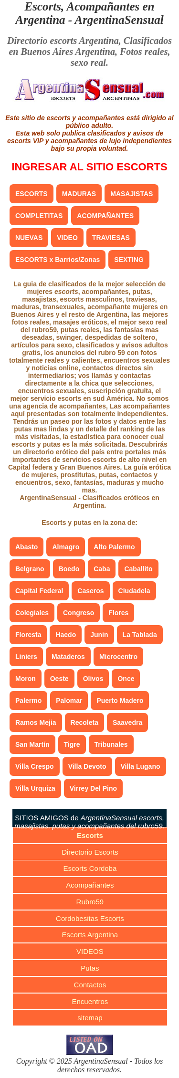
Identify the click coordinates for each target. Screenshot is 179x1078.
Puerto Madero (119, 700)
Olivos (93, 678)
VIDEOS (90, 951)
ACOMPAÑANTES (105, 216)
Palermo (28, 700)
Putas (90, 968)
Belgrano (29, 569)
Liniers (26, 656)
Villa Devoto (87, 766)
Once (125, 678)
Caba (102, 569)
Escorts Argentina (90, 935)
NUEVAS (28, 237)
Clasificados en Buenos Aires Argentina (90, 46)
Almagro (65, 547)
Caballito (138, 569)
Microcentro (118, 656)
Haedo (65, 634)
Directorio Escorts (90, 852)
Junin (99, 634)
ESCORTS (31, 194)
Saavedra (127, 722)
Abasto (26, 547)
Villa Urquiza (35, 788)
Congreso (78, 613)
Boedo (69, 569)
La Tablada (140, 634)
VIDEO (67, 237)
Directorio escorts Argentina (63, 40)
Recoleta (84, 722)
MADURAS (79, 194)
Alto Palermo (114, 547)
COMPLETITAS (39, 216)
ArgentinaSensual (118, 19)
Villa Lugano (140, 766)
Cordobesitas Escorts (90, 918)
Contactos (90, 985)
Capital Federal (39, 591)
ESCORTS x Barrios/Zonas (57, 259)
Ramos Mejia (35, 722)
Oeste (59, 678)
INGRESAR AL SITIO (89, 167)
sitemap (90, 1018)
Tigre (72, 744)
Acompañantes (90, 885)
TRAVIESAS (111, 237)
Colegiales (32, 613)
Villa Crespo (34, 766)
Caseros (90, 591)
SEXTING (128, 259)
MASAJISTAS (131, 194)
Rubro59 (90, 902)
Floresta (28, 634)
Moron (25, 678)
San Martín (32, 744)
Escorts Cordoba (90, 868)
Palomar (69, 700)
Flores (118, 613)
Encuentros (90, 1001)
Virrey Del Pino (93, 788)
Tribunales (111, 744)
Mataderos (68, 656)
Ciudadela (134, 591)
